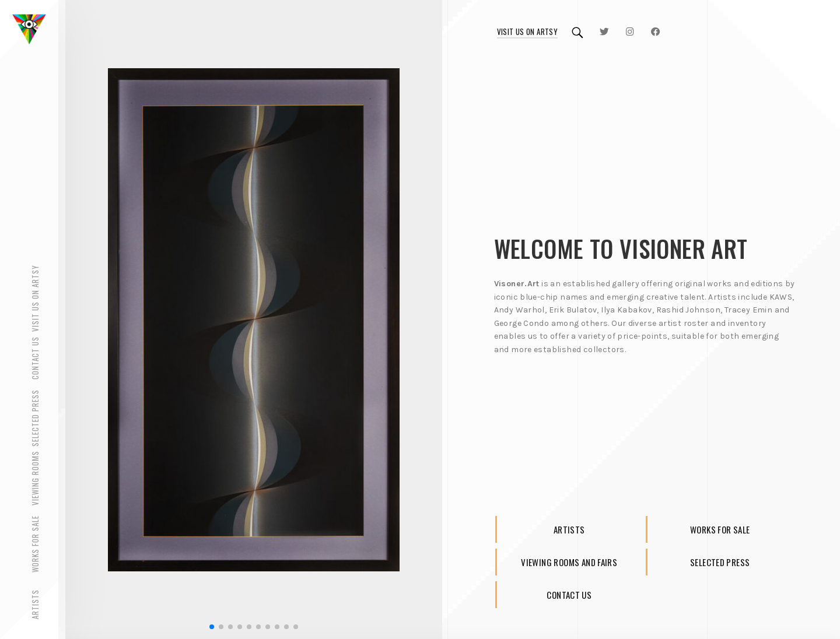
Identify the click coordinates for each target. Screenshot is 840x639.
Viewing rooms (35, 478)
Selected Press (35, 418)
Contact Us (35, 358)
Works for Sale (35, 544)
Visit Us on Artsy (35, 298)
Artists (35, 604)
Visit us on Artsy (527, 31)
